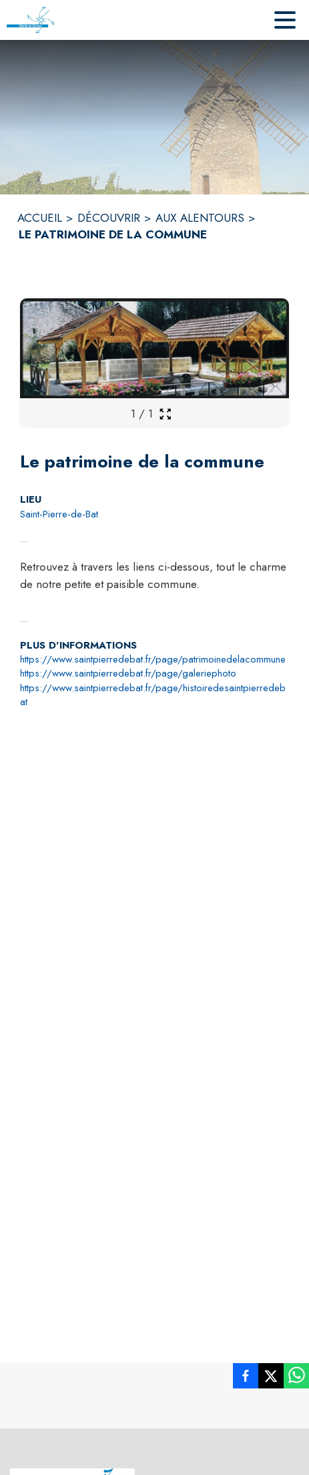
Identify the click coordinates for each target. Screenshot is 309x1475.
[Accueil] (30, 20)
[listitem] (245, 1378)
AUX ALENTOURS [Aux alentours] (200, 218)
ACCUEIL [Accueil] (39, 218)
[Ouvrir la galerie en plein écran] (165, 414)
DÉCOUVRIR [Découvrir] (108, 218)
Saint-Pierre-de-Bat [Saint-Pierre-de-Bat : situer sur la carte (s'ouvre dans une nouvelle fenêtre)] (59, 514)
